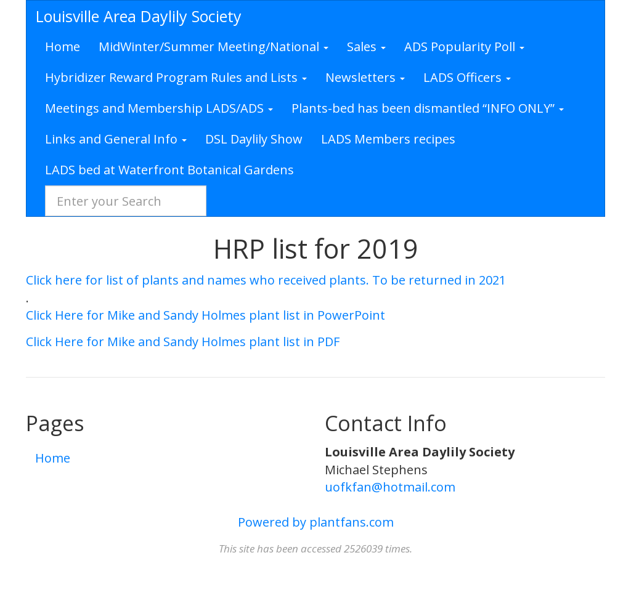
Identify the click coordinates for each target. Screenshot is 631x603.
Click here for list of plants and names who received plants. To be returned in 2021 (266, 280)
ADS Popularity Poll (464, 46)
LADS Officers (467, 77)
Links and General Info (116, 139)
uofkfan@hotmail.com (390, 487)
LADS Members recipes (388, 139)
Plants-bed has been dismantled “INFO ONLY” (427, 108)
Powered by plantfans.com (316, 522)
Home (62, 46)
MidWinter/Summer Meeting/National (213, 46)
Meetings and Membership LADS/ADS (159, 108)
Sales (366, 46)
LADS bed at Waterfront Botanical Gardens (169, 169)
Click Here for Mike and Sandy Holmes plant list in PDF (183, 341)
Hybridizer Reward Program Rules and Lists (176, 77)
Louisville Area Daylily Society (139, 16)
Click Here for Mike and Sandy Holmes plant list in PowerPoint (205, 315)
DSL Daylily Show (254, 139)
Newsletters (365, 77)
